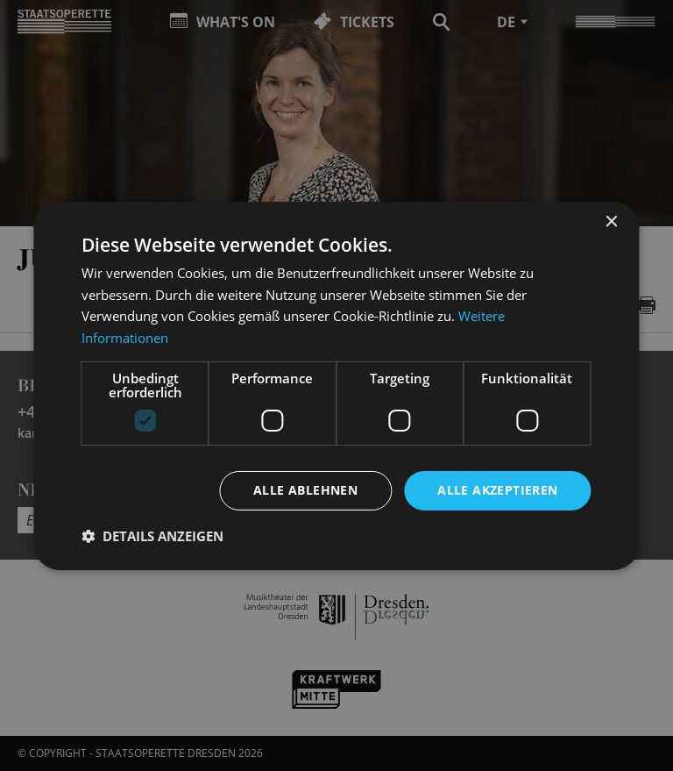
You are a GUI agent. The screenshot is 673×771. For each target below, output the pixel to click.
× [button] (611, 221)
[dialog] (336, 385)
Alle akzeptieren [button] (497, 490)
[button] (152, 536)
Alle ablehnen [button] (305, 490)
